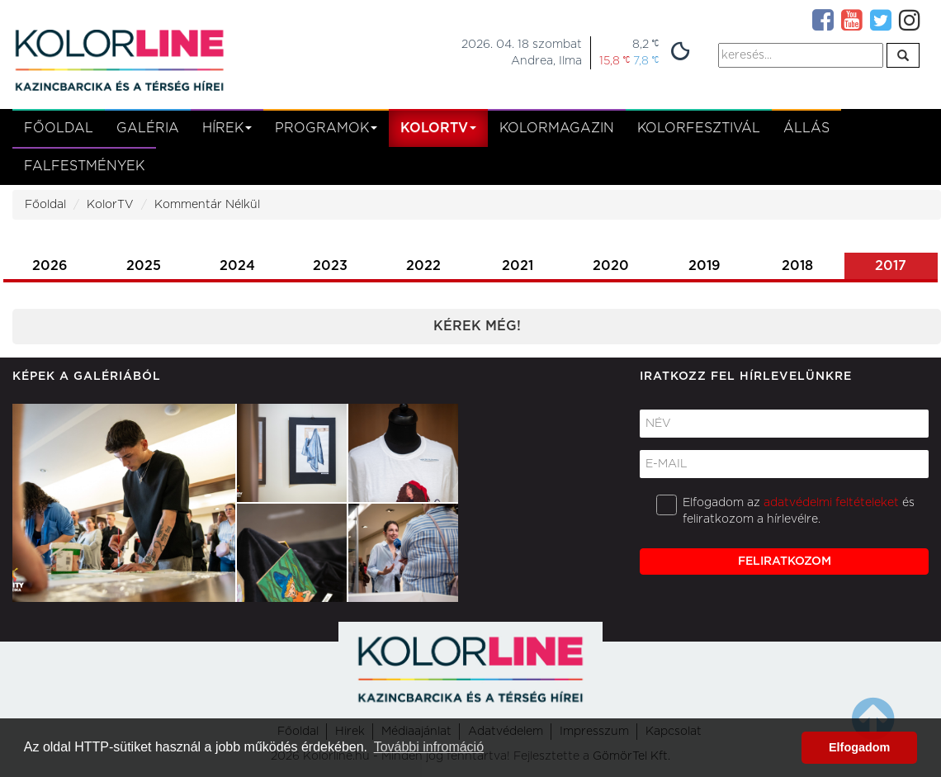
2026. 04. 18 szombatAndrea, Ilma (521, 53)
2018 (797, 265)
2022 (423, 265)
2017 (890, 265)
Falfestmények (84, 166)
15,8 (614, 60)
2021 (517, 265)
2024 (237, 265)
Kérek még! (477, 326)
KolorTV (110, 205)
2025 (143, 265)
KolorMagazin (556, 128)
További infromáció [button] (429, 747)
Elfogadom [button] (859, 747)
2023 (330, 265)
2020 (611, 265)
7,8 (646, 60)
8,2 (645, 44)
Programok (326, 128)
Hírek (227, 128)
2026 (50, 265)
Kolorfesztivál (698, 128)
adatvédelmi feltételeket (831, 503)
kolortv (438, 128)
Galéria (147, 128)
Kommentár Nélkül (207, 205)
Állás (806, 128)
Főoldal (58, 128)
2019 (704, 265)
